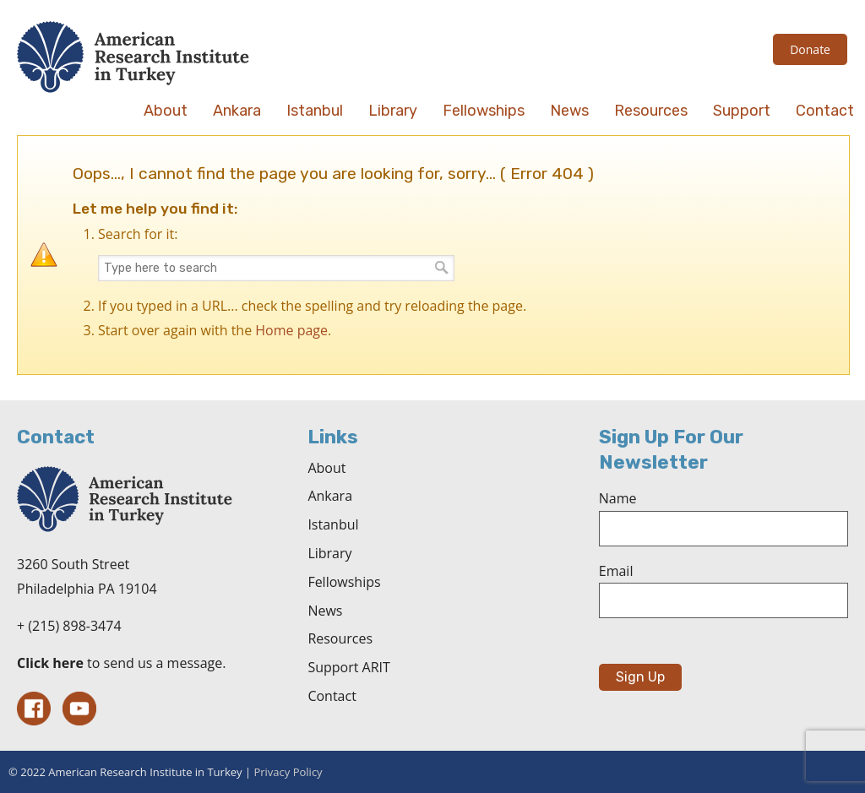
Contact (331, 696)
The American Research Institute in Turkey (133, 57)
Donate (810, 49)
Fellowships (343, 582)
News (324, 610)
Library (329, 553)
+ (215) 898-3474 (69, 625)
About (326, 468)
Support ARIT (348, 667)
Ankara (329, 495)
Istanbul (332, 524)
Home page (291, 330)
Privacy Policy (287, 771)
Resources (340, 638)
